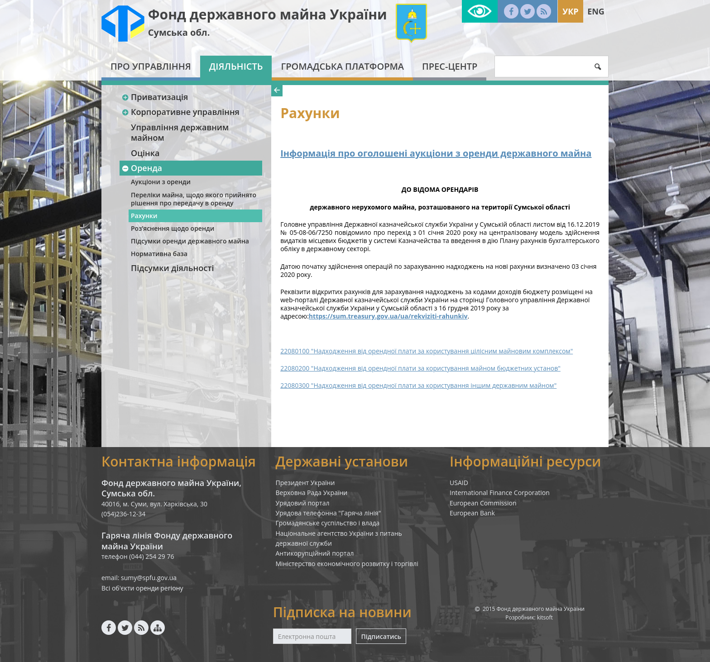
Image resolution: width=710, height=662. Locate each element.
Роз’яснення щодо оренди (172, 228)
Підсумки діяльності (172, 267)
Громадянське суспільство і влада (328, 523)
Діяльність (236, 66)
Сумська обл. (179, 32)
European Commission (483, 503)
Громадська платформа (342, 66)
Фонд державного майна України (267, 14)
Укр (570, 11)
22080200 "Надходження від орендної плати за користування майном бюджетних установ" (420, 368)
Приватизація (154, 96)
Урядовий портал (303, 503)
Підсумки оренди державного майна (190, 241)
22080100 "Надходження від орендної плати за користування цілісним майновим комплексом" (426, 351)
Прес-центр (449, 66)
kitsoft (545, 617)
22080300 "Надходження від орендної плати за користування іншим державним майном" (418, 385)
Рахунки (144, 215)
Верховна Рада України (312, 492)
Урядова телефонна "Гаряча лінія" (328, 513)
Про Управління (150, 66)
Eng (595, 11)
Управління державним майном (180, 132)
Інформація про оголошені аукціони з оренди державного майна (435, 153)
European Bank (472, 513)
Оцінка (145, 153)
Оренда (141, 167)
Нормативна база (159, 253)
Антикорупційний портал (315, 553)
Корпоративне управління (180, 111)
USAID (459, 482)
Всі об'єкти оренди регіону (142, 588)
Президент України (305, 482)
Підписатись (381, 636)
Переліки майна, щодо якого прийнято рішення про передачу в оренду (193, 199)
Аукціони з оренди (161, 181)
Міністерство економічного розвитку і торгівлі (347, 563)
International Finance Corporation (500, 492)
